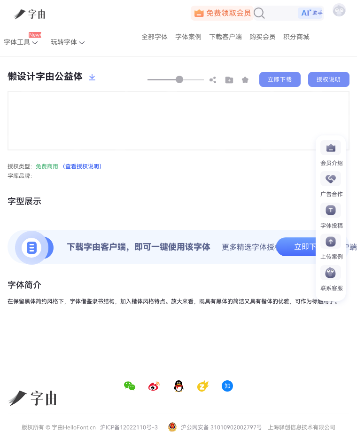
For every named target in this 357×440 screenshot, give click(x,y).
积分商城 (296, 37)
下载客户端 (225, 37)
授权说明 (329, 79)
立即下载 (280, 79)
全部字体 (154, 37)
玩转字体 (68, 42)
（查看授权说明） (82, 166)
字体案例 (188, 37)
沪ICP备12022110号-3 (129, 427)
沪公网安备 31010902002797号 (215, 427)
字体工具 (22, 39)
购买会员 (262, 37)
